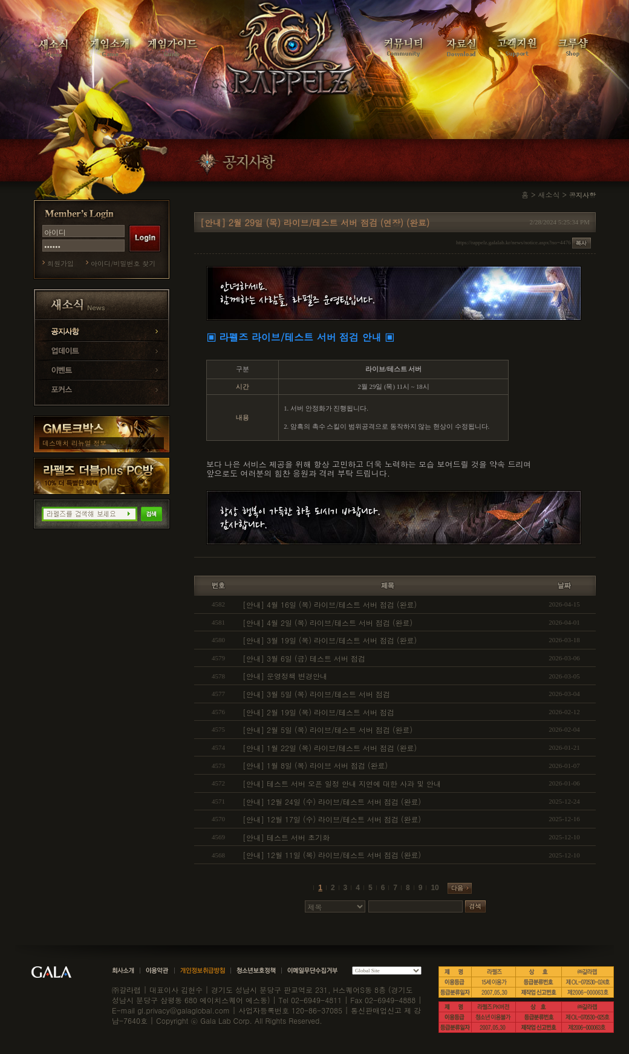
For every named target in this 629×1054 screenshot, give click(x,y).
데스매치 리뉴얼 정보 (74, 442)
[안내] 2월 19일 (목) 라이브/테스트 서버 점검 (318, 712)
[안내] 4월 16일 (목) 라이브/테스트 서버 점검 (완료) (330, 604)
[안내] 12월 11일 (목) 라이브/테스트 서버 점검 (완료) (332, 855)
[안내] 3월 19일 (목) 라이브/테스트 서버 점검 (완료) (330, 640)
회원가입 (60, 263)
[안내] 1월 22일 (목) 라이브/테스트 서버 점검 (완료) (330, 748)
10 (434, 887)
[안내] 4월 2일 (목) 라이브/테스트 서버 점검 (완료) (327, 622)
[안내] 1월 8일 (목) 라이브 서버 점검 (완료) (315, 765)
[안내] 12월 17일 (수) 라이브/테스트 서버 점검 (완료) (332, 819)
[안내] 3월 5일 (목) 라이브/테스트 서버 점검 (316, 694)
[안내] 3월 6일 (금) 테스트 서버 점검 (304, 658)
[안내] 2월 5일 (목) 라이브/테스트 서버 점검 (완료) (327, 729)
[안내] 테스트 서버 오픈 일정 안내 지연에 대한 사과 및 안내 (342, 783)
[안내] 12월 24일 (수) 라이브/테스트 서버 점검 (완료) (332, 801)
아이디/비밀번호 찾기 (123, 263)
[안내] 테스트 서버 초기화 (286, 837)
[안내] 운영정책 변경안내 (285, 676)
